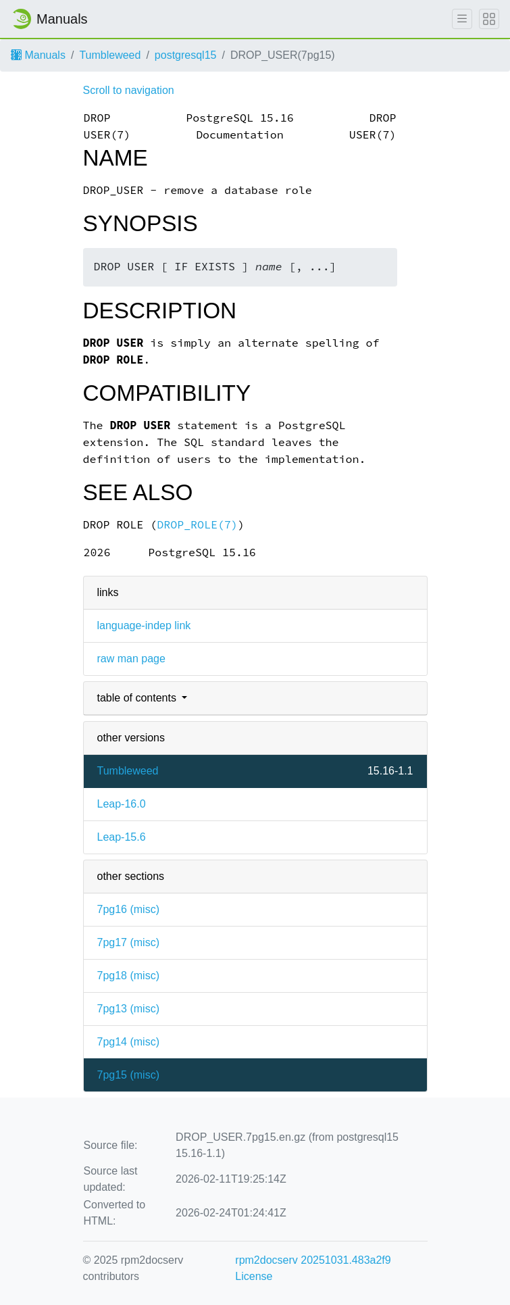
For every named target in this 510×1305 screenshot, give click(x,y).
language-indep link (144, 625)
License (253, 1276)
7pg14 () (128, 1042)
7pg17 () (128, 942)
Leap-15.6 (121, 837)
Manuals (38, 55)
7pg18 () (128, 975)
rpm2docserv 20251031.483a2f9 (312, 1260)
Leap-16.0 (121, 804)
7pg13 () (128, 1008)
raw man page (131, 658)
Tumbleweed (110, 55)
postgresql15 (186, 55)
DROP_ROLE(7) (197, 525)
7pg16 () (128, 909)
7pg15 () (128, 1075)
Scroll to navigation (128, 90)
